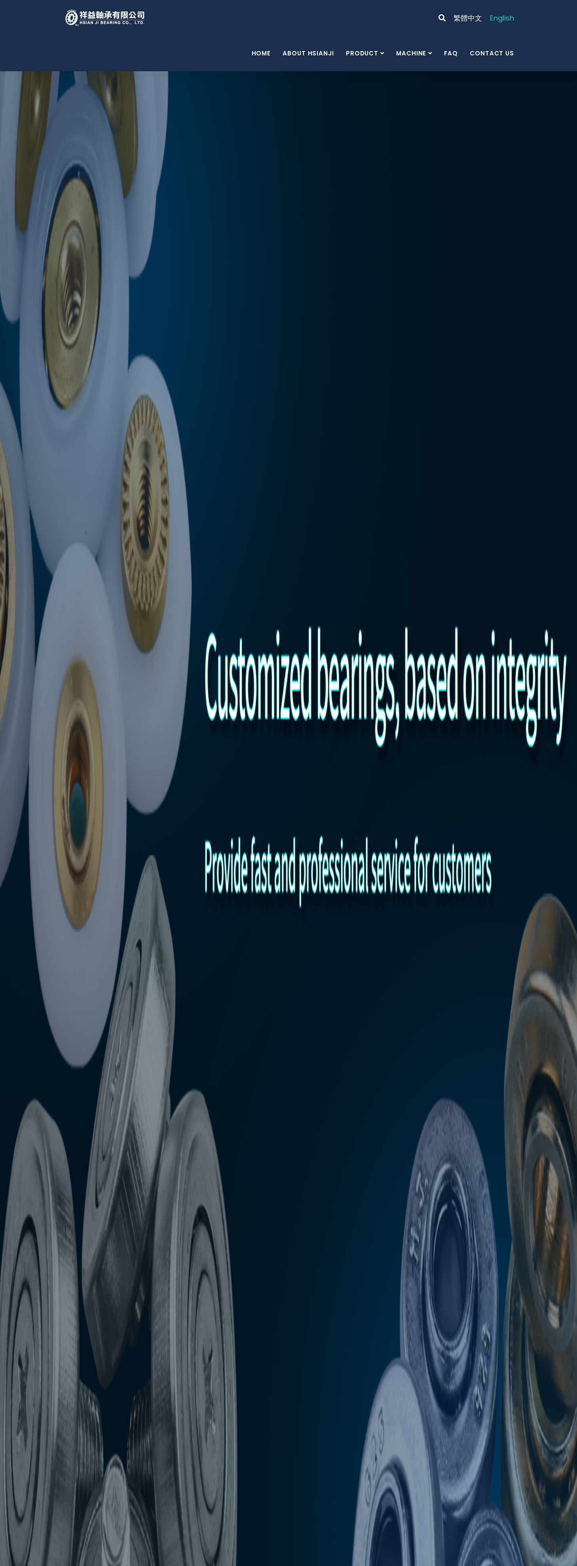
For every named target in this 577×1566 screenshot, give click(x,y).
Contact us (492, 53)
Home (261, 53)
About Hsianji (308, 53)
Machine (411, 53)
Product (362, 53)
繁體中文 (468, 18)
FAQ (451, 53)
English (502, 18)
